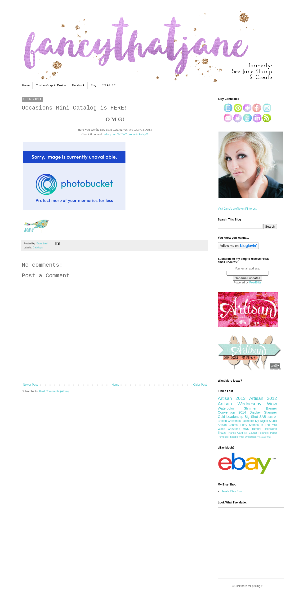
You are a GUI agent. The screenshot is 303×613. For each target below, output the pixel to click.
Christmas (234, 421)
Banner (271, 408)
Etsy (93, 85)
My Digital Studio (266, 421)
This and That (264, 437)
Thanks (231, 432)
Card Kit (242, 432)
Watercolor (226, 408)
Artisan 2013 (231, 398)
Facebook (78, 85)
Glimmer (250, 408)
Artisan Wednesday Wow (247, 403)
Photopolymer (236, 436)
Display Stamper (263, 412)
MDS (246, 429)
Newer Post (30, 384)
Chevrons (234, 429)
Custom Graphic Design (51, 85)
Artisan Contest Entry (232, 425)
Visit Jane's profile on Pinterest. (237, 208)
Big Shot (251, 417)
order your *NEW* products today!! (125, 134)
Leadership (234, 417)
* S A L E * (108, 85)
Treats (222, 432)
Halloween (270, 429)
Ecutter (253, 432)
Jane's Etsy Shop (232, 491)
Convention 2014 (232, 412)
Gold (221, 417)
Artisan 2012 (263, 398)
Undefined (251, 436)
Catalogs (38, 247)
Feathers (263, 432)
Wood (221, 429)
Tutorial (256, 429)
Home (26, 85)
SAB (262, 417)
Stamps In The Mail (263, 425)
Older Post (200, 384)
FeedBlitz (255, 282)
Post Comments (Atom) (54, 391)
